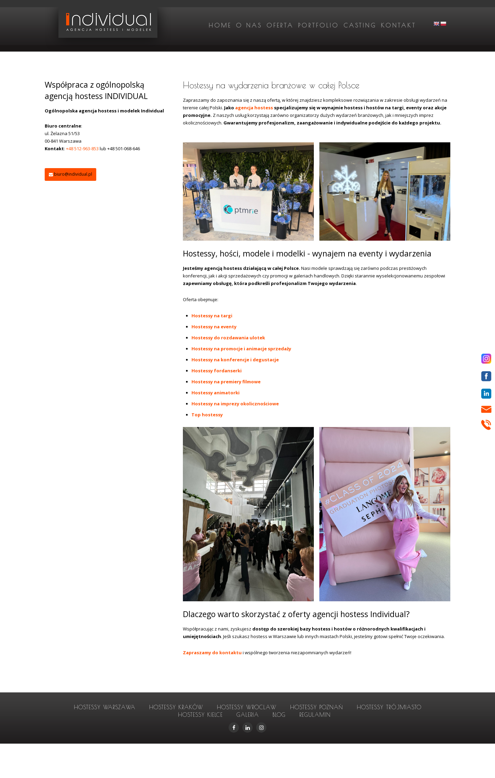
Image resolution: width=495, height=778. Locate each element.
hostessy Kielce (200, 715)
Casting (359, 25)
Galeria (247, 715)
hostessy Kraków (176, 707)
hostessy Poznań (316, 707)
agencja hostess (254, 108)
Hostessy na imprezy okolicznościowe (235, 404)
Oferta (280, 25)
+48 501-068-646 (123, 148)
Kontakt (398, 25)
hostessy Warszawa (104, 707)
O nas (249, 25)
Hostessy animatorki (215, 393)
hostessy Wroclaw (246, 707)
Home (220, 25)
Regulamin (315, 715)
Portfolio (318, 25)
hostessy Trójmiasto (389, 707)
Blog (279, 715)
